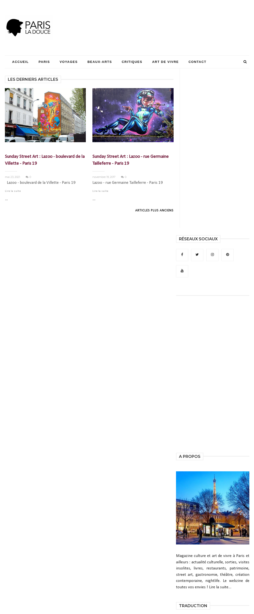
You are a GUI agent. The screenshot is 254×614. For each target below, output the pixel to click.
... (6, 199)
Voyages (69, 62)
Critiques (132, 62)
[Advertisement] (160, 18)
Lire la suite (13, 191)
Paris (44, 62)
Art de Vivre (165, 62)
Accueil (20, 62)
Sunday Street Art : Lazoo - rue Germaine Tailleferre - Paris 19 (130, 160)
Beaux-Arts (100, 62)
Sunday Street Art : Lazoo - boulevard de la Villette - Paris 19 (45, 160)
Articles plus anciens (154, 210)
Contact (197, 62)
